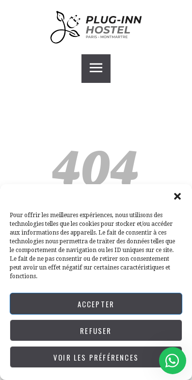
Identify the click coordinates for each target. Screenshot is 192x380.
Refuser (96, 330)
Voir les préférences (96, 357)
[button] (177, 196)
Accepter (96, 304)
